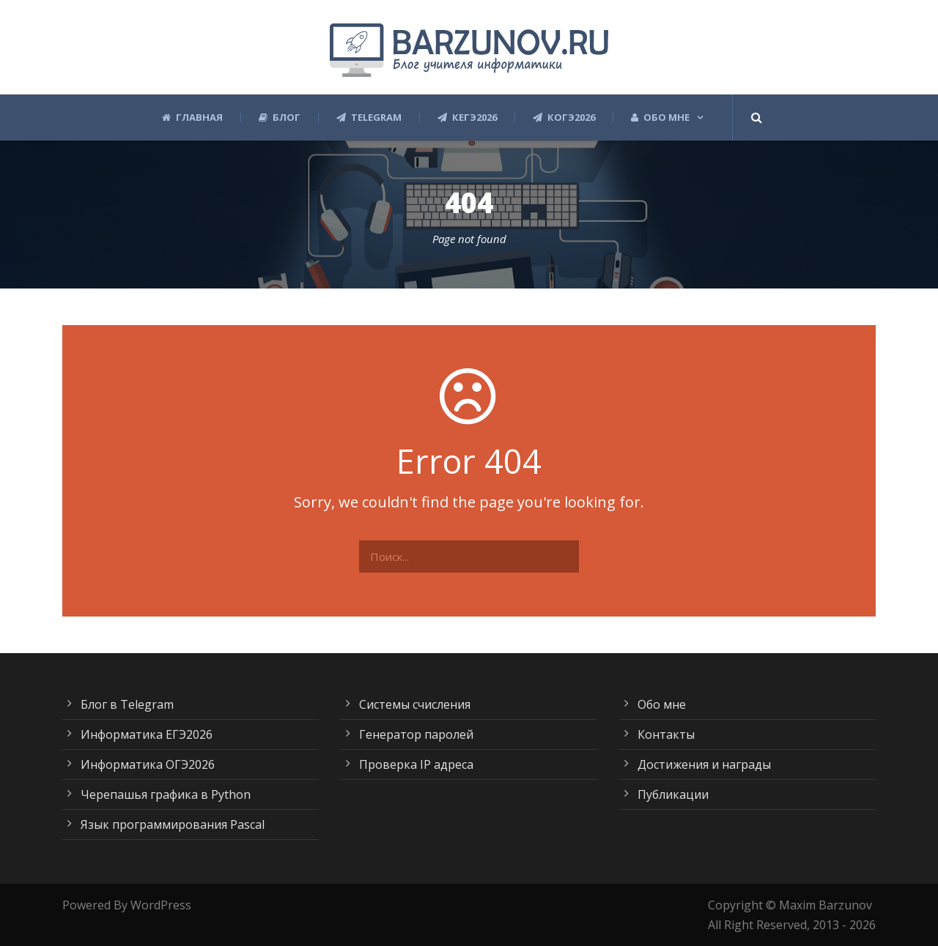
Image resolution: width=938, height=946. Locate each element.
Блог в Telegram (127, 704)
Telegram (369, 117)
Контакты (666, 734)
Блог (279, 117)
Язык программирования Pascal (173, 824)
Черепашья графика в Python (166, 794)
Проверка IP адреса (416, 764)
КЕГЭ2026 (467, 117)
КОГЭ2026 (564, 117)
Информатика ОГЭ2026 (148, 764)
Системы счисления (414, 704)
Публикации (673, 794)
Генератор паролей (416, 734)
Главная (192, 117)
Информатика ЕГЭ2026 (147, 734)
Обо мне (660, 117)
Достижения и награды (704, 764)
